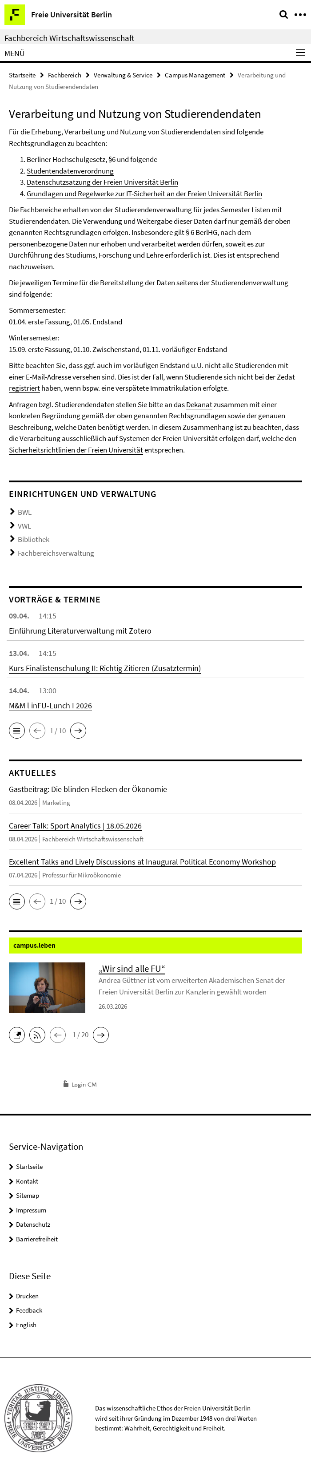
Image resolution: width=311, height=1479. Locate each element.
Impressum (31, 1210)
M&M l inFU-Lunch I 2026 (50, 705)
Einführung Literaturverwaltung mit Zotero (80, 631)
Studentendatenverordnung (70, 171)
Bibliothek (33, 539)
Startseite (22, 75)
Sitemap (27, 1195)
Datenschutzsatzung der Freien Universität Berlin (102, 182)
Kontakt (27, 1181)
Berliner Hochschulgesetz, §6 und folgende (92, 159)
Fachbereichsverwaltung (56, 553)
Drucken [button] (27, 1296)
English (26, 1325)
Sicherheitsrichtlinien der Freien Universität (76, 450)
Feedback (29, 1310)
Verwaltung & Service (123, 75)
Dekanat (199, 404)
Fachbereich (64, 75)
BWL (25, 512)
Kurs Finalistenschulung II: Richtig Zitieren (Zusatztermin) (105, 668)
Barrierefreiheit (37, 1239)
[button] (17, 731)
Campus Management (195, 75)
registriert (24, 388)
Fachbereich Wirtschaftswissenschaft (69, 37)
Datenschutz (33, 1224)
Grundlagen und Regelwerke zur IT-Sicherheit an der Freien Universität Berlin (144, 193)
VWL (24, 526)
